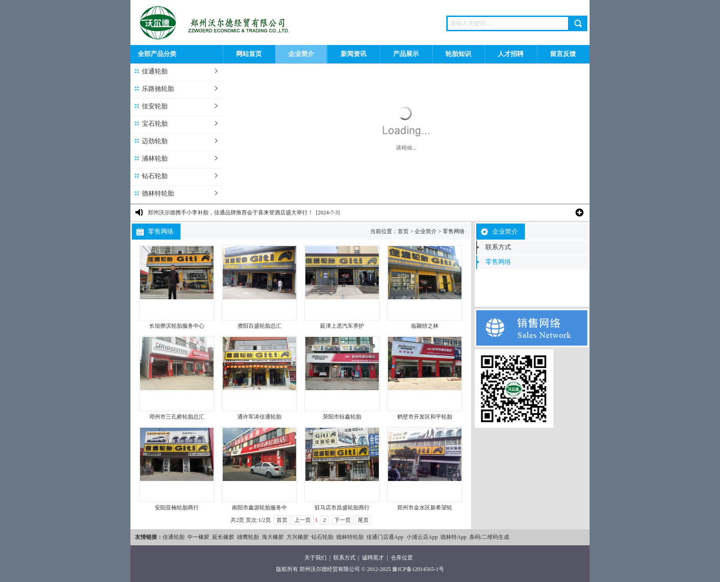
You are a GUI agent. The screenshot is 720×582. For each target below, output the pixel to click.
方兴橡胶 (298, 537)
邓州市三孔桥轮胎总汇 (176, 417)
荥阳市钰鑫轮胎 (342, 417)
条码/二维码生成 (489, 537)
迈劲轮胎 (155, 141)
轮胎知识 (458, 53)
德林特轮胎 (158, 193)
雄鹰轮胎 (248, 537)
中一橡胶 (198, 537)
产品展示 (406, 53)
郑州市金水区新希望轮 (424, 507)
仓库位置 (402, 557)
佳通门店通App (385, 537)
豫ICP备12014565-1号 (418, 569)
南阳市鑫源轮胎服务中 (259, 507)
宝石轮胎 (155, 123)
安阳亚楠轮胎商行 (177, 507)
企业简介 (301, 53)
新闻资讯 (353, 53)
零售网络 (454, 231)
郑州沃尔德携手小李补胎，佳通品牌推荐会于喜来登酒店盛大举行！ (230, 212)
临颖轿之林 (425, 326)
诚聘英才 (373, 557)
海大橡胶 (273, 537)
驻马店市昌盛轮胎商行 (342, 507)
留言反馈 (563, 53)
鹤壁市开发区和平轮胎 (424, 417)
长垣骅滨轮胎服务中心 (176, 326)
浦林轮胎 (155, 158)
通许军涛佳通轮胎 (259, 417)
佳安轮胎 (155, 106)
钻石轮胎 (155, 176)
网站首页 (249, 53)
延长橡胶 (223, 537)
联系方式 (498, 247)
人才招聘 (510, 53)
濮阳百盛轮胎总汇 (259, 326)
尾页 (363, 520)
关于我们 (315, 557)
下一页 (342, 520)
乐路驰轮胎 (158, 88)
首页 (403, 231)
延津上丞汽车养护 (342, 326)
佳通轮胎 (155, 71)
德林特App (453, 537)
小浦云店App (422, 537)
